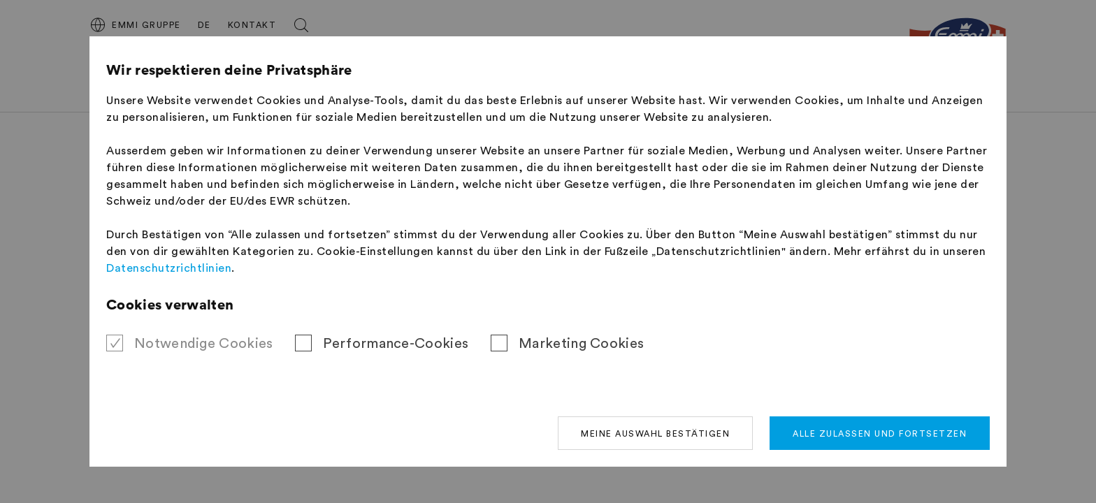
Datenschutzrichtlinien (168, 268)
